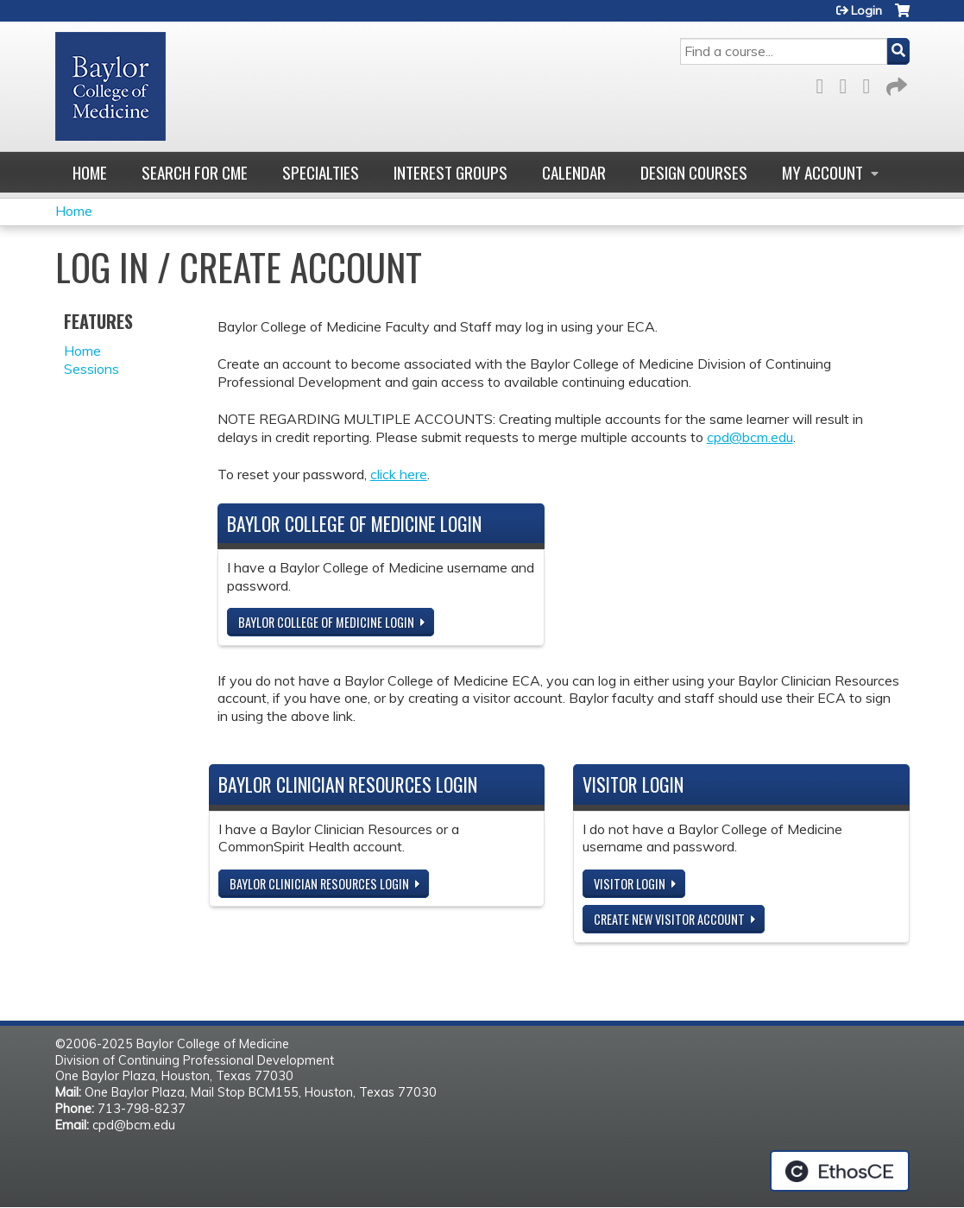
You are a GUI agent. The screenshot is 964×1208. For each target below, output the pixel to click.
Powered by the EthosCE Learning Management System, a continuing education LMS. (840, 1171)
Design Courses (693, 172)
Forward (895, 83)
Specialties (320, 172)
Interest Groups (450, 172)
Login (866, 10)
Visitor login (629, 884)
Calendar (574, 172)
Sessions (91, 368)
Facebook (825, 83)
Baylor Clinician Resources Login (319, 884)
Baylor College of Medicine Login (326, 622)
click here (398, 474)
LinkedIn (871, 83)
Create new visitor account (669, 919)
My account (822, 172)
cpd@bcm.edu (750, 437)
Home (89, 172)
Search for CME (195, 172)
